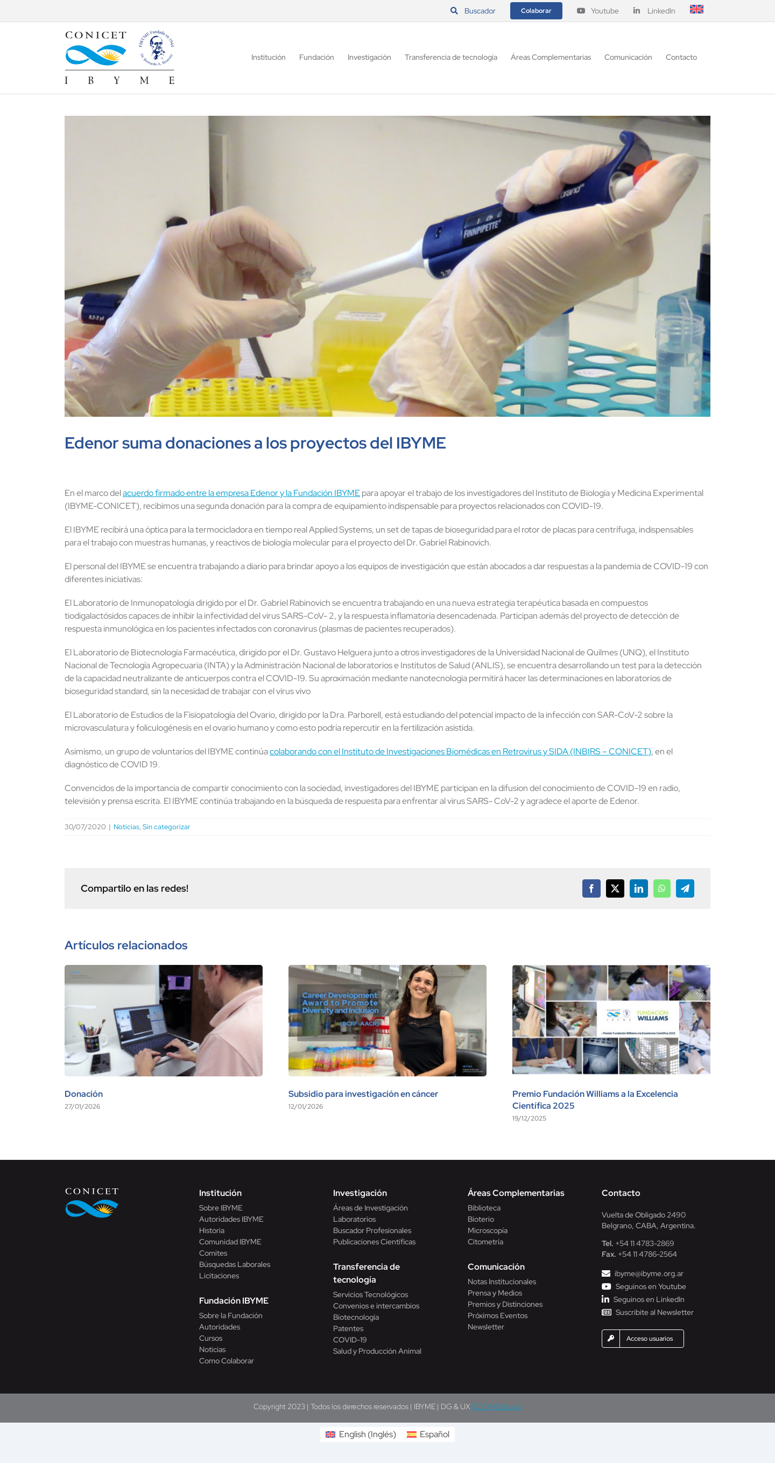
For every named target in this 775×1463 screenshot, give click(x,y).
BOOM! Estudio (497, 1406)
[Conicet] (92, 1190)
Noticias (126, 826)
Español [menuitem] (434, 1434)
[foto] (387, 266)
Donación (84, 1094)
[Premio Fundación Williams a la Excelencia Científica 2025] (611, 970)
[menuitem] (696, 11)
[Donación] (164, 970)
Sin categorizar (167, 826)
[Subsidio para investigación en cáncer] (387, 970)
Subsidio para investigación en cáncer (363, 1094)
